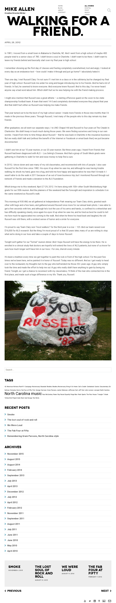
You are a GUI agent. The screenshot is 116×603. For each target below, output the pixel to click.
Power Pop (56, 394)
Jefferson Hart (73, 390)
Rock (79, 394)
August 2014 (13, 464)
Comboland (90, 386)
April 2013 (12, 486)
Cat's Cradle (82, 386)
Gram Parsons (51, 390)
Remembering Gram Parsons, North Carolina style (33, 436)
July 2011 (12, 529)
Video (87, 14)
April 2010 (12, 551)
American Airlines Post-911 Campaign (19, 386)
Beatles (49, 386)
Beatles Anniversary (59, 386)
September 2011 (15, 518)
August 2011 (13, 524)
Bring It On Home (72, 386)
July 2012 (12, 497)
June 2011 (12, 535)
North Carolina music (23, 393)
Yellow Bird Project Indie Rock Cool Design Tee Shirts (22, 398)
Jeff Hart (81, 390)
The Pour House (91, 394)
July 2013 (12, 481)
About (60, 10)
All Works (89, 6)
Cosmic (97, 386)
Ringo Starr (74, 394)
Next (105, 590)
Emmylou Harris (15, 390)
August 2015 (13, 459)
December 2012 (15, 491)
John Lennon (89, 390)
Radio (87, 12)
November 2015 (15, 454)
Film (33, 390)
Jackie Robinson (62, 390)
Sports (84, 394)
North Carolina (104, 390)
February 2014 (14, 470)
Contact (62, 12)
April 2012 (12, 502)
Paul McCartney (47, 394)
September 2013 (15, 475)
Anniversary (36, 386)
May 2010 (12, 545)
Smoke (11, 414)
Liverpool (97, 390)
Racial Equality (65, 394)
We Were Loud (14, 425)
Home (60, 6)
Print (87, 10)
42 (5, 386)
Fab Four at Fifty (26, 390)
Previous (14, 590)
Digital (88, 8)
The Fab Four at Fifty (18, 430)
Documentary (104, 386)
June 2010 (12, 540)
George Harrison (41, 390)
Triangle (100, 394)
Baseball (43, 386)
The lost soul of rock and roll (22, 420)
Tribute (105, 394)
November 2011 (15, 513)
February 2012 (14, 508)
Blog (60, 8)
